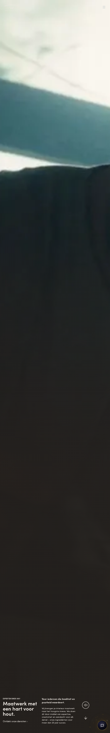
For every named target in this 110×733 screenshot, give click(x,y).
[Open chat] (102, 725)
